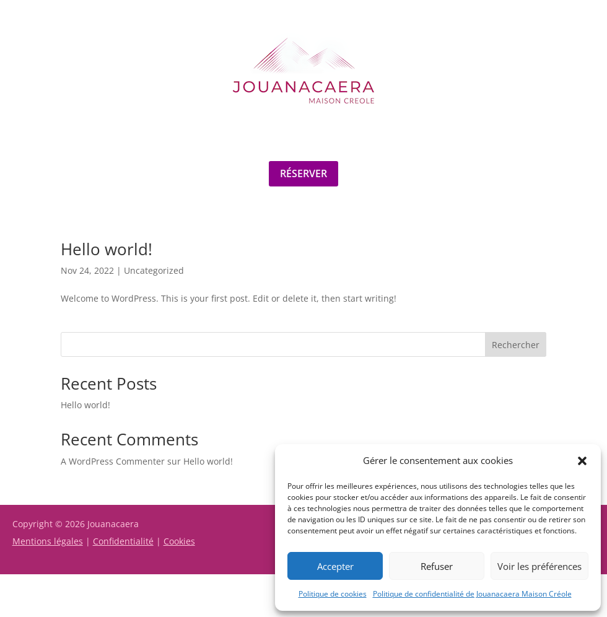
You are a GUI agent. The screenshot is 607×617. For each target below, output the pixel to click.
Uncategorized (154, 270)
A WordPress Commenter (113, 461)
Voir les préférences (539, 566)
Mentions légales (47, 541)
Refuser (437, 566)
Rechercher (515, 345)
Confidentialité (123, 541)
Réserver (303, 173)
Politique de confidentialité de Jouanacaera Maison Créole (472, 594)
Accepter (335, 566)
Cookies (179, 541)
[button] (582, 461)
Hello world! (106, 249)
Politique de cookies (333, 594)
